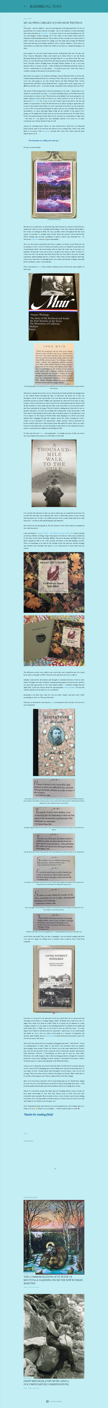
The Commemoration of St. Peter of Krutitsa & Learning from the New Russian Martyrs (53, 1280)
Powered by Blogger (54, 1401)
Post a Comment (34, 1287)
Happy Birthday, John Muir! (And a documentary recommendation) (46, 1382)
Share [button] (25, 1133)
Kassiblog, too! (45, 6)
